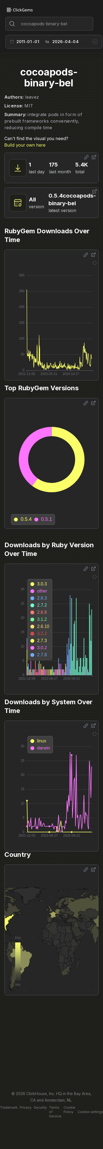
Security (40, 1107)
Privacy (26, 1107)
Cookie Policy (69, 1109)
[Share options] (86, 157)
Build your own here (24, 145)
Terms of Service (55, 1111)
